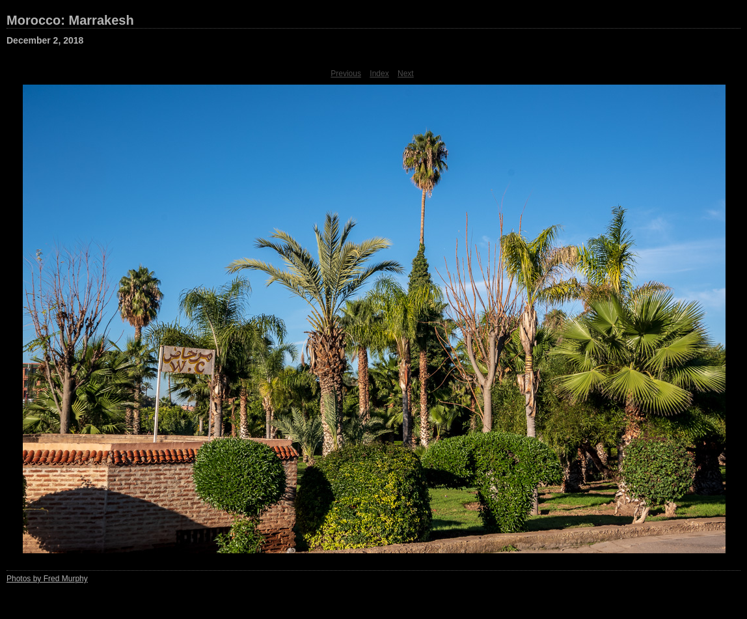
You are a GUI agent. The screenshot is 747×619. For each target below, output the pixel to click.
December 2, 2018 (45, 40)
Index (379, 73)
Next (406, 73)
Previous (346, 73)
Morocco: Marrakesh (70, 20)
